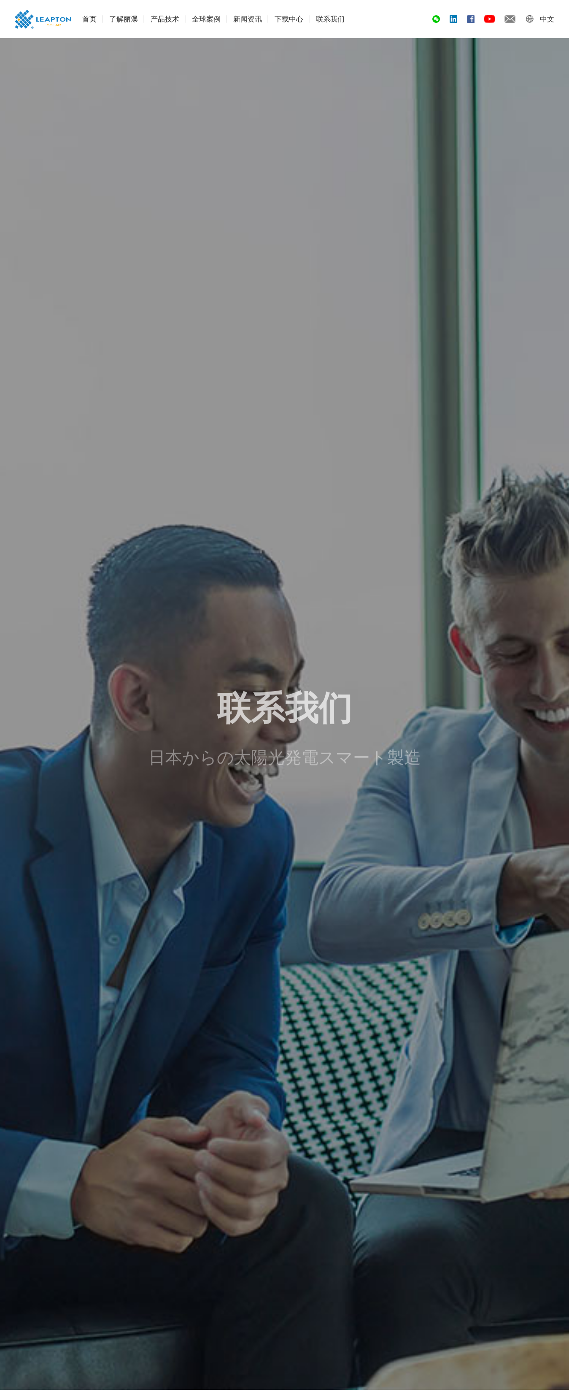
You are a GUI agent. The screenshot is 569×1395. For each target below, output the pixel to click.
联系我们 (330, 19)
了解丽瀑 (123, 19)
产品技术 (165, 19)
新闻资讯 (247, 19)
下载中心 (289, 19)
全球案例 (206, 19)
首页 (89, 19)
